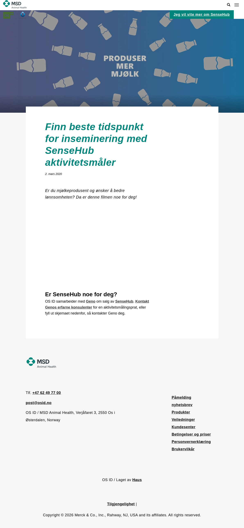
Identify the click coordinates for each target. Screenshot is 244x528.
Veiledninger (183, 420)
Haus (137, 480)
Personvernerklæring (191, 442)
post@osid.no (39, 403)
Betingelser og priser (191, 434)
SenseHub (124, 301)
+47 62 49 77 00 (46, 393)
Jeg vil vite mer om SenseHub (202, 14)
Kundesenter (183, 427)
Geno (90, 301)
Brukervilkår (183, 449)
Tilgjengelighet (121, 504)
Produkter (181, 412)
